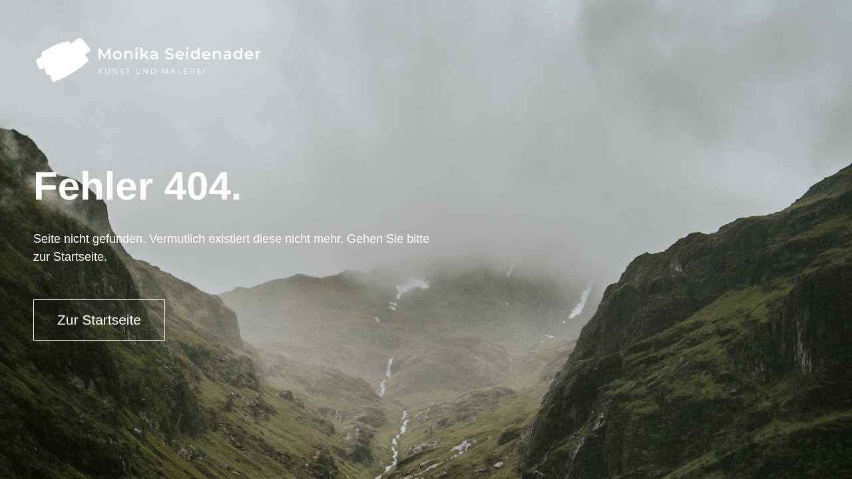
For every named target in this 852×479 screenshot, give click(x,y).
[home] (147, 59)
